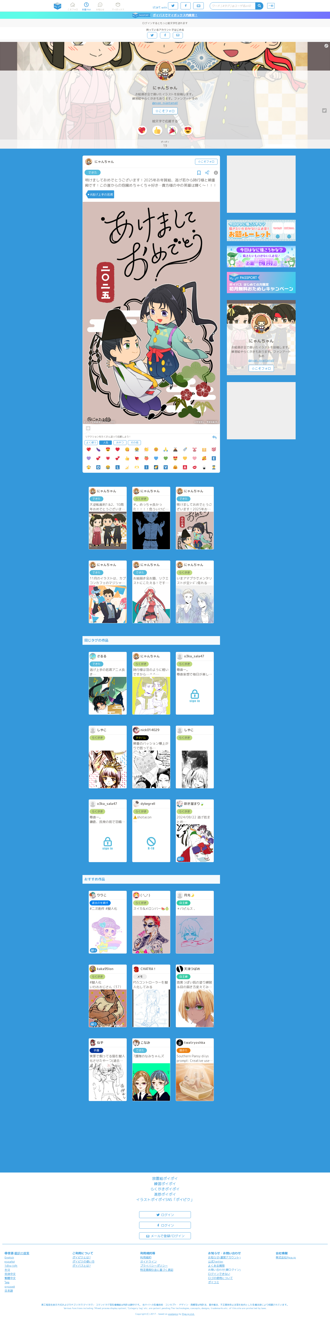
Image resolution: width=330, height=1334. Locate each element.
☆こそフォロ (165, 111)
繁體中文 (10, 1278)
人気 (105, 442)
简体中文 (10, 1274)
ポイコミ (213, 1282)
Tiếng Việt (11, 1266)
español (10, 1261)
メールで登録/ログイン (165, 1235)
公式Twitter (215, 1261)
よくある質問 (216, 1266)
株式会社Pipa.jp (286, 1257)
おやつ (120, 442)
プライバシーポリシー (154, 1266)
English (9, 1257)
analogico (173, 1313)
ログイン (165, 1214)
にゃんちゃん (165, 88)
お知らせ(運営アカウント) (224, 1257)
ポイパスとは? (81, 1266)
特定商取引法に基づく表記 (156, 1270)
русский (10, 1286)
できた (92, 172)
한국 (7, 1270)
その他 (134, 442)
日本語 (9, 1291)
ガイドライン (148, 1261)
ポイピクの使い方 (83, 1261)
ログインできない (219, 1274)
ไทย (7, 1282)
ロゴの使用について (220, 1278)
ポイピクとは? (81, 1257)
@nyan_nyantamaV (165, 103)
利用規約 (145, 1257)
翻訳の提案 (21, 1253)
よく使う (91, 442)
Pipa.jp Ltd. (188, 1313)
